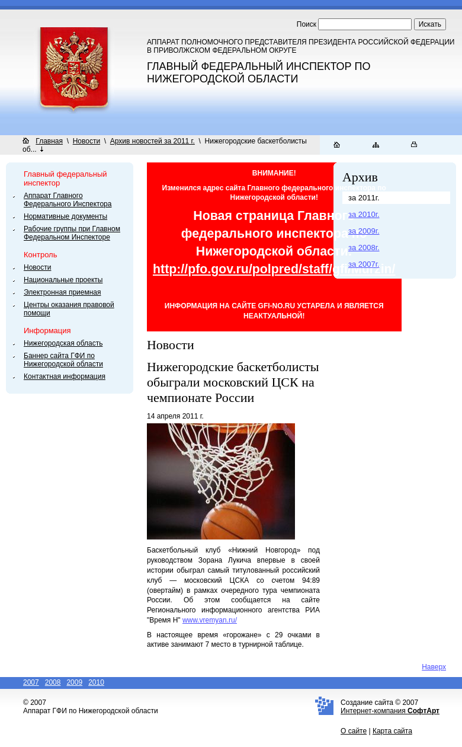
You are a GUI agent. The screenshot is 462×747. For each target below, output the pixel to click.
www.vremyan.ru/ (209, 620)
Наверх (434, 667)
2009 (74, 682)
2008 (53, 682)
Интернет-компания (390, 711)
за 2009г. (364, 230)
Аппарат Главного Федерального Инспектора (67, 199)
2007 (31, 682)
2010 (96, 682)
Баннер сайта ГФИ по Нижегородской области (63, 360)
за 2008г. (364, 247)
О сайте (354, 731)
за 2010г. (364, 214)
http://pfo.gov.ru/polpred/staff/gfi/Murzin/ (274, 269)
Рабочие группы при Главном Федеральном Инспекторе (72, 233)
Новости (86, 141)
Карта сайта (392, 731)
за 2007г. (364, 264)
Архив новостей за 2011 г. (152, 141)
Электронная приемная (62, 292)
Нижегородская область (63, 343)
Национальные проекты (63, 280)
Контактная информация (64, 376)
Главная (49, 141)
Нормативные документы (65, 216)
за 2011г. (364, 197)
